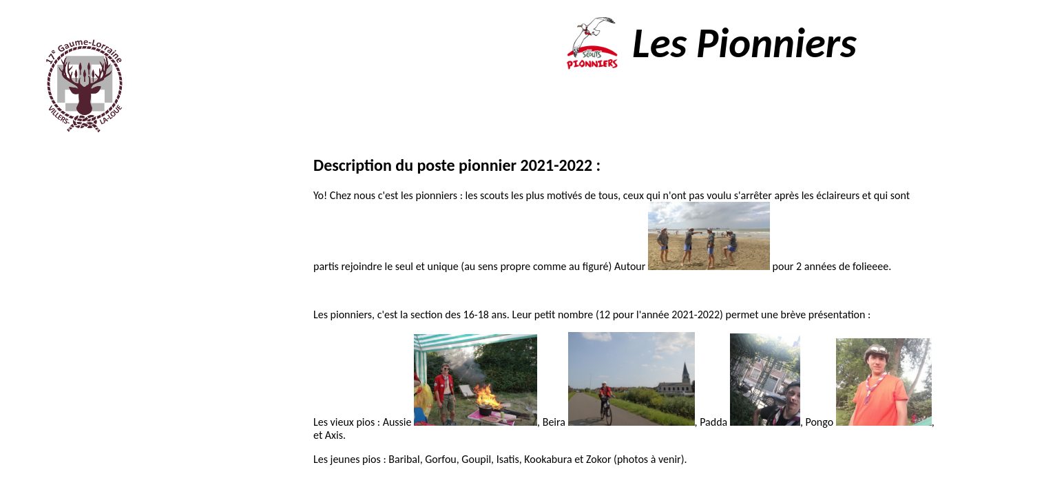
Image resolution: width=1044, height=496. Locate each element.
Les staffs (91, 263)
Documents (69, 356)
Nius (755, 487)
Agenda (89, 294)
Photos (84, 325)
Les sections (91, 232)
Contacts (74, 387)
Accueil (110, 201)
